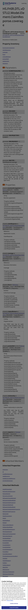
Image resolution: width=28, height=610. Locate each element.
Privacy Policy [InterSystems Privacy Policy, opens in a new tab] (10, 601)
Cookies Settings (14, 604)
